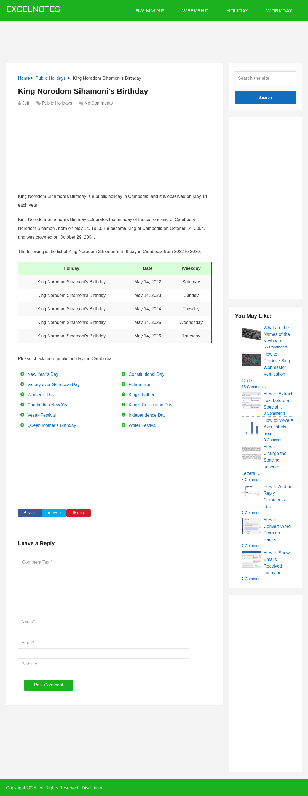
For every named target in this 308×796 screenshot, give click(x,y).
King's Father (141, 394)
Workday (279, 11)
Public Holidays (57, 103)
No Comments (98, 103)
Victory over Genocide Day (53, 384)
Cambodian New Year (48, 405)
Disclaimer (92, 788)
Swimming (150, 11)
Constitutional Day (146, 374)
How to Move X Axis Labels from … (278, 427)
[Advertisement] (154, 39)
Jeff (26, 103)
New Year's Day (42, 374)
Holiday (237, 11)
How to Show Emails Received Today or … (277, 562)
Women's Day (41, 394)
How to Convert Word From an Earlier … (277, 529)
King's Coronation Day (150, 405)
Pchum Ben (139, 384)
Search (265, 97)
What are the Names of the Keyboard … (277, 334)
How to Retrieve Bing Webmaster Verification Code (266, 367)
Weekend (195, 11)
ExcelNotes (33, 10)
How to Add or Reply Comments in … (277, 496)
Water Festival (142, 425)
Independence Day (146, 415)
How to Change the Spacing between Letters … (264, 460)
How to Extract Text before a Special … (278, 400)
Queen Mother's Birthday (51, 425)
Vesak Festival (41, 415)
